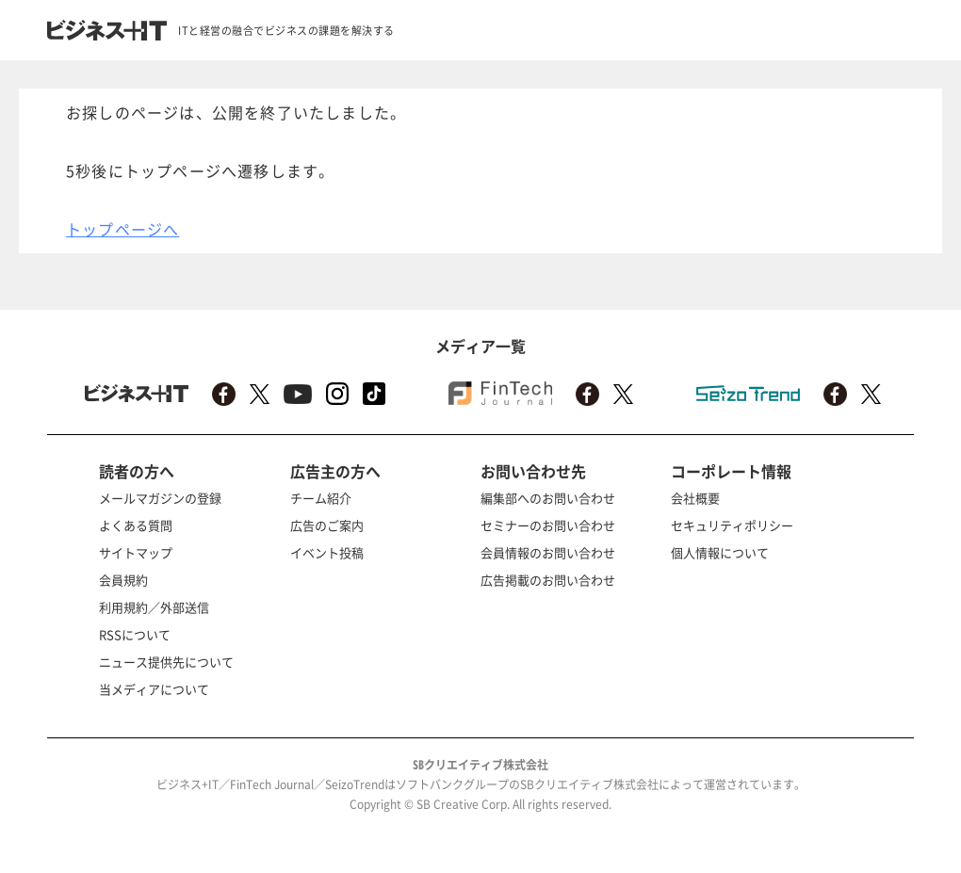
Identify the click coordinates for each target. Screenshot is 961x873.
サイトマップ (135, 552)
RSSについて (135, 634)
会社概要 (695, 498)
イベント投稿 (327, 552)
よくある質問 (135, 525)
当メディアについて (154, 689)
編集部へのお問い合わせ (547, 498)
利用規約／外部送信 (154, 607)
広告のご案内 (327, 525)
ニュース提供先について (166, 662)
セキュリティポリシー (732, 525)
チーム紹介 (320, 498)
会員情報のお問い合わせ (547, 552)
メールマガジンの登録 (160, 498)
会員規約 (123, 580)
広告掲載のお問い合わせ (547, 580)
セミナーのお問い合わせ (547, 525)
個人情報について (720, 552)
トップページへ (122, 229)
